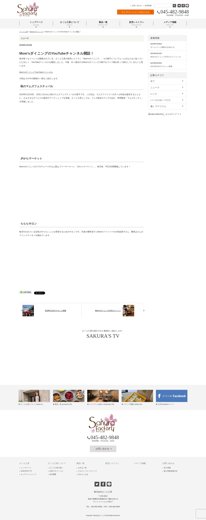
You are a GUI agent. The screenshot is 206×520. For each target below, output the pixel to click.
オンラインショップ (27, 474)
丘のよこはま (82, 474)
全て (167, 80)
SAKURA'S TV (25, 471)
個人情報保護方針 (170, 471)
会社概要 (52, 474)
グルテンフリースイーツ (87, 471)
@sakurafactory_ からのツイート (165, 114)
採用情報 (147, 6)
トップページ (25, 468)
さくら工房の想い (55, 468)
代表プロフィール (55, 471)
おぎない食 (82, 468)
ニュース (167, 87)
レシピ (167, 93)
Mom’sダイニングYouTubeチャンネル (36, 72)
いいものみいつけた (167, 99)
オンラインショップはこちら (137, 12)
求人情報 (166, 468)
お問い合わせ (135, 6)
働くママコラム (167, 106)
